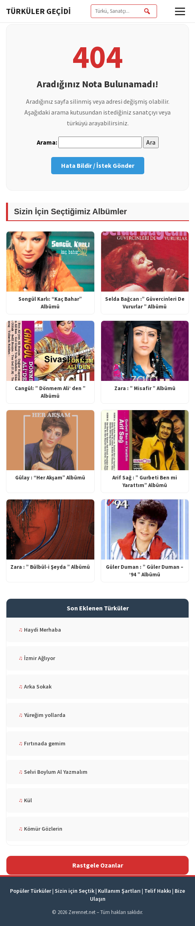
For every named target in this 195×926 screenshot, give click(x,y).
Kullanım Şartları (119, 890)
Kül (25, 800)
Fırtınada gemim (42, 743)
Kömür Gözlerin (40, 828)
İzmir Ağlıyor (36, 658)
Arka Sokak (35, 686)
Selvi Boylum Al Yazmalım (53, 771)
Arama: (47, 142)
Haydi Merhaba (39, 629)
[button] (180, 11)
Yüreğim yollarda (42, 715)
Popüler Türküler (30, 890)
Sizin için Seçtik (74, 890)
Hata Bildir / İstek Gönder (97, 165)
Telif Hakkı (157, 890)
